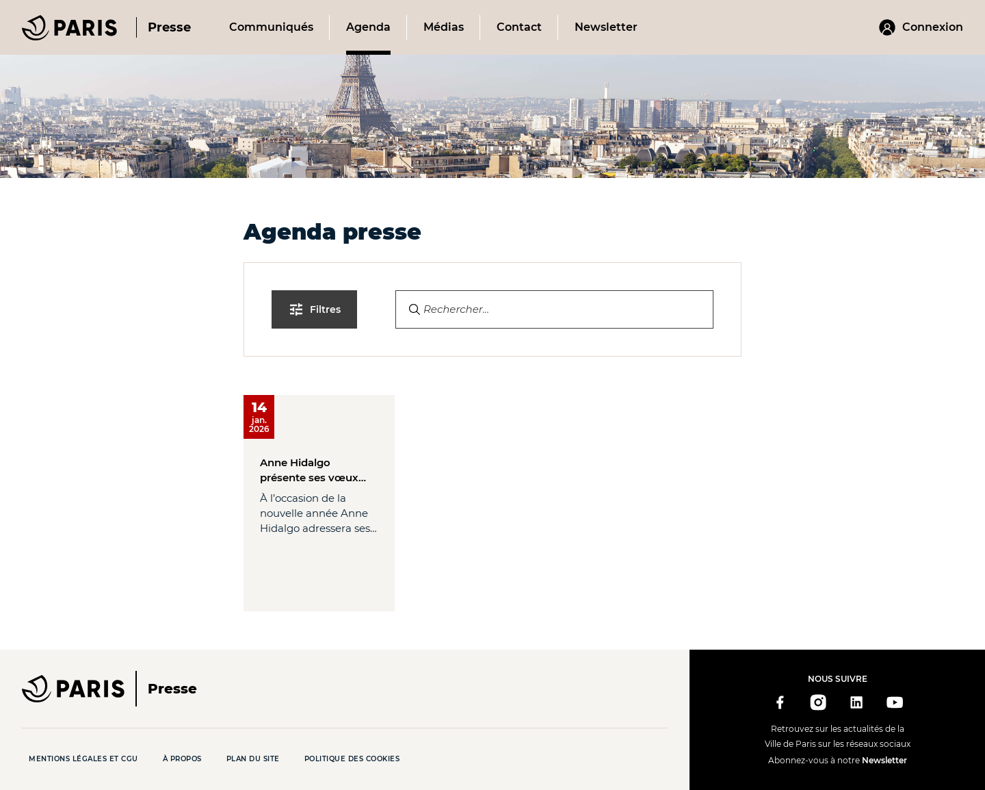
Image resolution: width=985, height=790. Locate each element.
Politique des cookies (352, 758)
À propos (182, 758)
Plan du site (253, 758)
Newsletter (884, 760)
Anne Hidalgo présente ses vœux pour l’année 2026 (309, 470)
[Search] (554, 309)
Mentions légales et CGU (83, 758)
